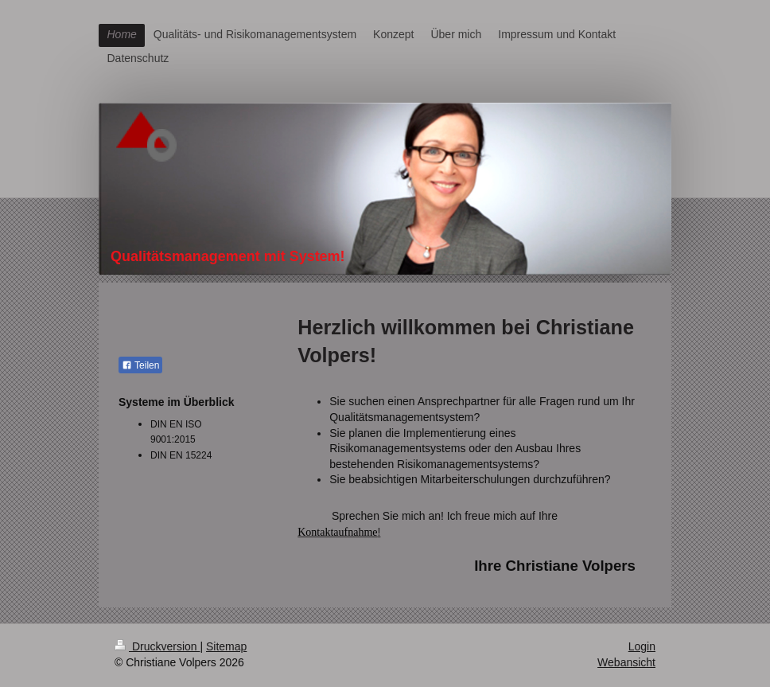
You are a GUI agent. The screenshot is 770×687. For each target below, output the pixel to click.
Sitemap (226, 646)
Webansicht (626, 662)
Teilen (140, 365)
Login (641, 646)
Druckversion (157, 646)
